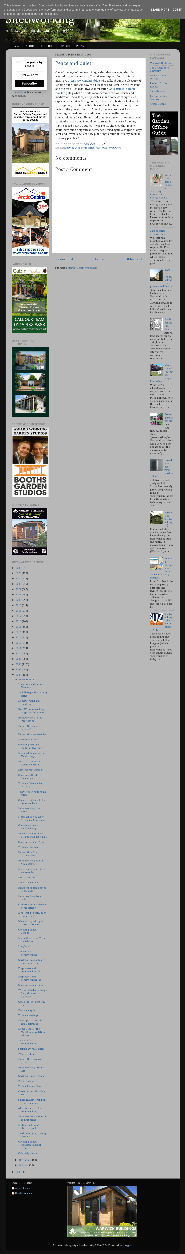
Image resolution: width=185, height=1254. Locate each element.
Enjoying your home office (79, 147)
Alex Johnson (22, 1188)
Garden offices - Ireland (31, 1076)
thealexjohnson (24, 1193)
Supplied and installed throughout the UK (30, 115)
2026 (19, 568)
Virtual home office (29, 1086)
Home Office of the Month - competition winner (31, 1032)
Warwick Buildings (161, 63)
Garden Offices (23, 114)
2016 (19, 621)
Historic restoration (30, 770)
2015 (19, 626)
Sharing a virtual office (31, 1049)
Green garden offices (168, 417)
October (24, 1165)
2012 (19, 643)
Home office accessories (32, 734)
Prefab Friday (26, 1081)
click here (21, 92)
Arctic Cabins (158, 104)
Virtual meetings (28, 1015)
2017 (19, 616)
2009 (19, 659)
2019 (19, 605)
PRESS (80, 46)
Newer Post (64, 259)
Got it (177, 9)
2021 (19, 594)
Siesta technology (28, 882)
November (25, 1160)
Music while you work (108, 147)
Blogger (127, 1245)
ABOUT (30, 46)
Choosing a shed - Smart (32, 985)
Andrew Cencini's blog (85, 80)
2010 (19, 653)
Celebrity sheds (27, 1153)
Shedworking (40, 20)
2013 (19, 637)
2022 (19, 589)
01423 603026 (30, 119)
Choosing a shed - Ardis (31, 842)
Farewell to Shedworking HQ (168, 519)
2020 (19, 600)
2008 (19, 664)
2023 (19, 584)
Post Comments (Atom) (84, 267)
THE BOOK (47, 46)
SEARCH (65, 46)
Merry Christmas (28, 739)
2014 (19, 632)
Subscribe (29, 83)
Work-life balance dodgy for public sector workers (32, 993)
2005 (19, 1172)
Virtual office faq (28, 847)
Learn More (160, 9)
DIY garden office (28, 877)
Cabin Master (158, 91)
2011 (19, 648)
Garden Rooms (29, 111)
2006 (19, 675)
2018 (19, 610)
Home (16, 46)
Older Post (134, 259)
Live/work (24, 946)
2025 (19, 573)
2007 (19, 669)
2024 (19, 578)
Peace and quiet (73, 63)
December (25, 679)
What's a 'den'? (27, 1054)
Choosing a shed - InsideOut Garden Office (29, 1144)
